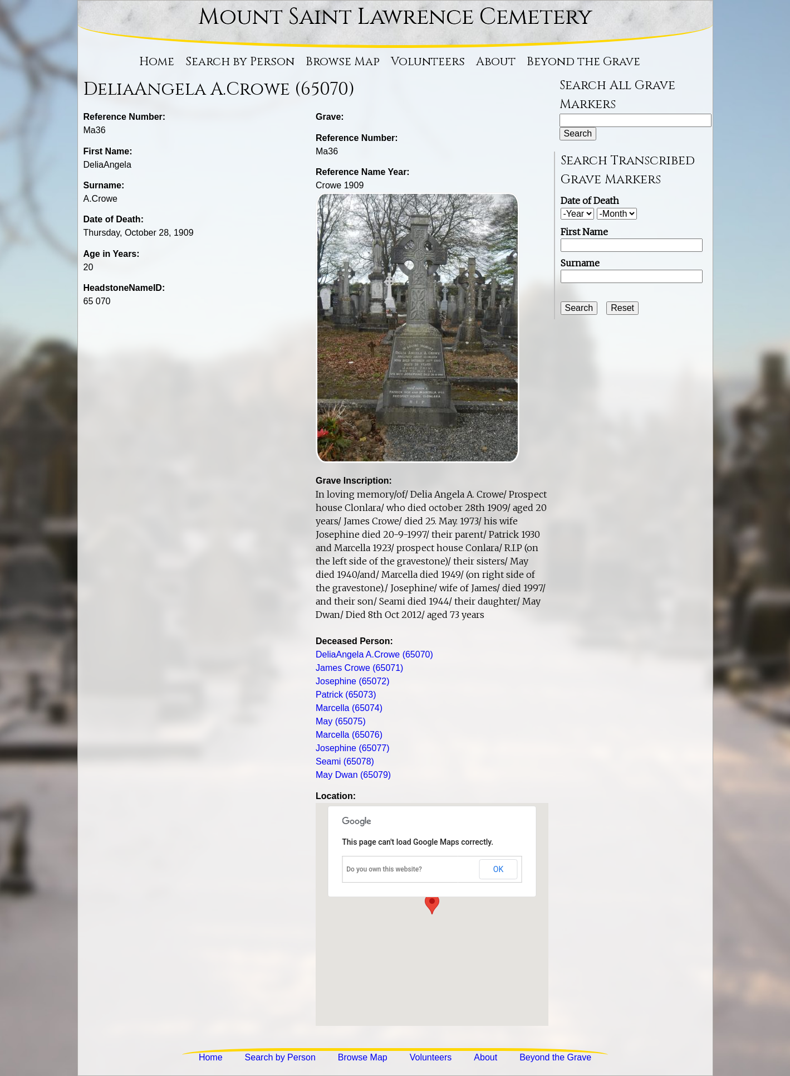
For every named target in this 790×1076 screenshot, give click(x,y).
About (496, 62)
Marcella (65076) (349, 734)
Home (156, 62)
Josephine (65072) (353, 681)
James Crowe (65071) (359, 668)
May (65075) (341, 721)
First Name (584, 231)
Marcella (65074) (349, 708)
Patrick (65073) (346, 694)
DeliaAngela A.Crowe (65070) (374, 654)
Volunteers (428, 62)
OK (498, 869)
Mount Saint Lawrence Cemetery (395, 17)
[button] (432, 904)
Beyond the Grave (583, 62)
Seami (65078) (345, 761)
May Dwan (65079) (353, 775)
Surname (580, 263)
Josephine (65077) (353, 748)
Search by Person (240, 62)
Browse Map (343, 62)
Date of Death (590, 200)
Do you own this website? (384, 869)
